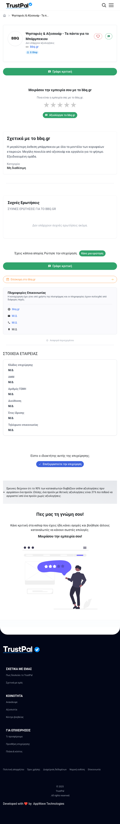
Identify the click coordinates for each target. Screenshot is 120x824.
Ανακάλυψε (12, 702)
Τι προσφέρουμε (14, 736)
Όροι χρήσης (33, 769)
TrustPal (60, 791)
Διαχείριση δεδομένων (55, 769)
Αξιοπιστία (11, 709)
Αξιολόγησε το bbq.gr (60, 115)
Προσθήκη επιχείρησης (18, 744)
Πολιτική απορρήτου (13, 769)
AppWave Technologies (48, 803)
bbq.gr (34, 46)
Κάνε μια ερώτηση (92, 253)
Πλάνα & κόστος (14, 751)
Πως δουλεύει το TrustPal (19, 675)
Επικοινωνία (94, 769)
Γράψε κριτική (60, 71)
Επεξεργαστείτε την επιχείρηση (59, 464)
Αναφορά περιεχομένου (60, 340)
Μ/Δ (14, 315)
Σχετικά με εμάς (14, 682)
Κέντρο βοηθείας (15, 717)
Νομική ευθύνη (77, 769)
